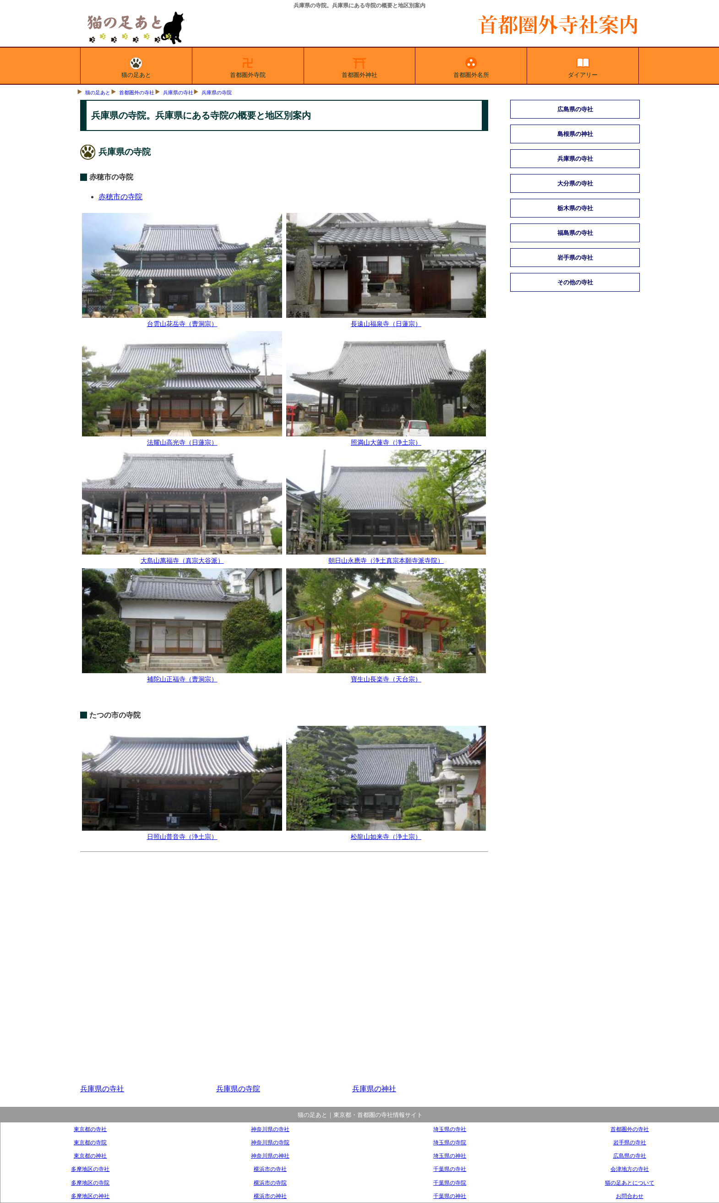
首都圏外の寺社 (136, 92)
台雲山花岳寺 (182, 319)
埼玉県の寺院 (449, 1142)
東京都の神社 (90, 1156)
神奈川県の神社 (270, 1156)
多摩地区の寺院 (90, 1183)
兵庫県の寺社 (178, 92)
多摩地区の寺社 (90, 1169)
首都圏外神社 (359, 66)
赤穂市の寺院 (120, 197)
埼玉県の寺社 (449, 1129)
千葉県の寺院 (449, 1183)
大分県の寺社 (575, 183)
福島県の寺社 (575, 232)
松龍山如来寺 (386, 832)
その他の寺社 (575, 282)
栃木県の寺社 (575, 208)
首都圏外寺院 (248, 66)
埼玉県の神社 (449, 1156)
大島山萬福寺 (182, 556)
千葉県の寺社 (449, 1169)
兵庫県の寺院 (217, 92)
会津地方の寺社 (629, 1169)
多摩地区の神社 (90, 1196)
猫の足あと (136, 66)
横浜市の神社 (270, 1196)
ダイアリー (583, 66)
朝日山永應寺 (386, 556)
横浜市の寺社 (270, 1169)
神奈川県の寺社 (270, 1129)
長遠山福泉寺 (386, 319)
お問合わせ (629, 1196)
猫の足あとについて (629, 1183)
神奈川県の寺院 (270, 1142)
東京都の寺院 (90, 1142)
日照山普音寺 (182, 832)
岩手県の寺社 (575, 257)
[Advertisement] (284, 968)
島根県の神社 (575, 134)
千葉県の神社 (449, 1196)
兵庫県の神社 (374, 1089)
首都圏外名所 (471, 66)
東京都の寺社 (90, 1129)
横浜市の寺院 (270, 1183)
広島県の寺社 (575, 109)
